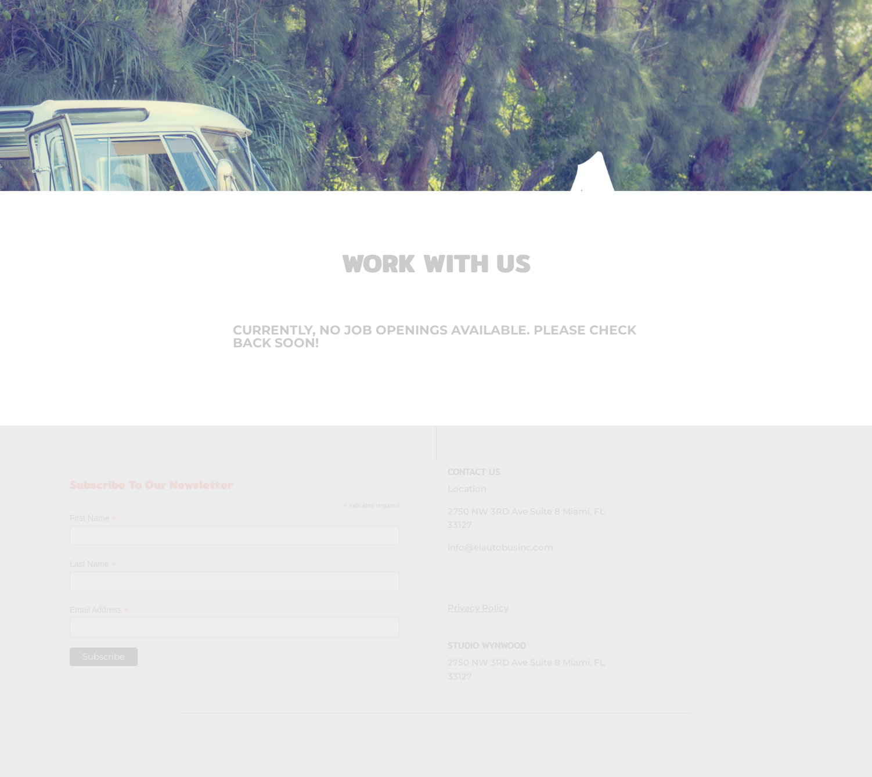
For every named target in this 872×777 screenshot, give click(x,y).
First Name (93, 518)
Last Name (93, 564)
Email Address (99, 610)
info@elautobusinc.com (500, 547)
